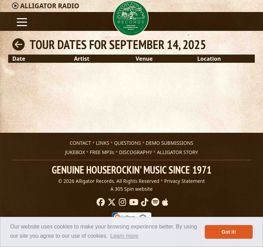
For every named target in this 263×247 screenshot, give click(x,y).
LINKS (102, 143)
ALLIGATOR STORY (177, 152)
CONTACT (80, 143)
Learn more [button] (124, 236)
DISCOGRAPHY (135, 152)
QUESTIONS (127, 143)
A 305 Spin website (131, 189)
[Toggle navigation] (22, 21)
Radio (49, 5)
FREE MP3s (102, 152)
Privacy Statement (184, 181)
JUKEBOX (75, 152)
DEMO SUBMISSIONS (169, 143)
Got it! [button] (229, 232)
